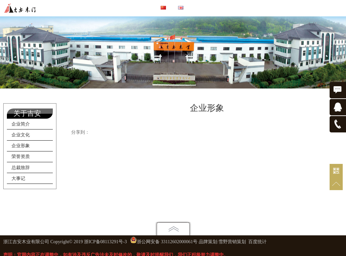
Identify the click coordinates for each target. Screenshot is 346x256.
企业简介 (20, 124)
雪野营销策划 (232, 241)
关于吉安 (27, 113)
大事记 (18, 178)
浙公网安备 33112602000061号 (167, 241)
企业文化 (20, 134)
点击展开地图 (173, 228)
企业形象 (20, 145)
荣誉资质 (20, 156)
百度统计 (257, 241)
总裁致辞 (20, 167)
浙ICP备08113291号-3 (105, 241)
